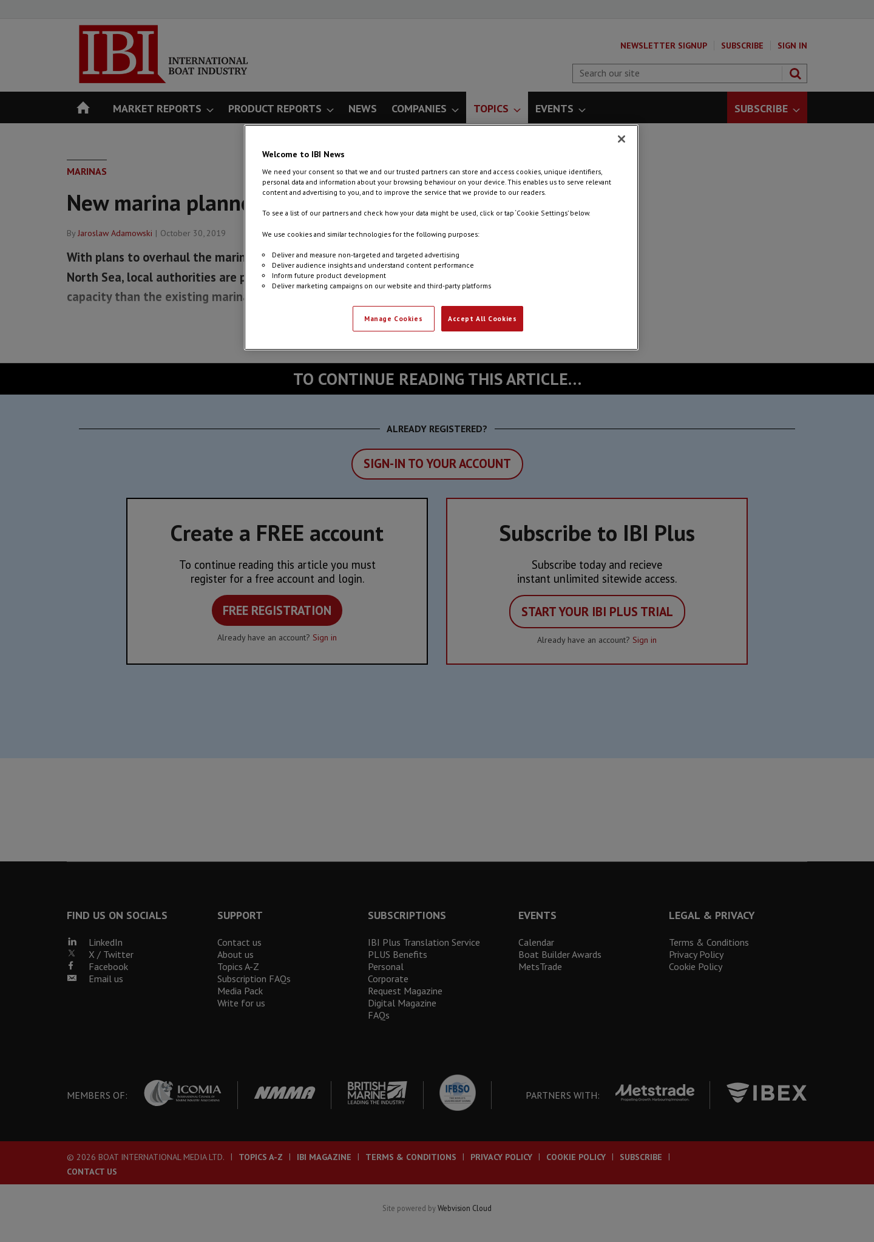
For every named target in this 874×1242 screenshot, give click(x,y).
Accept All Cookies (482, 318)
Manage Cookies (393, 318)
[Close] (621, 139)
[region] (441, 237)
